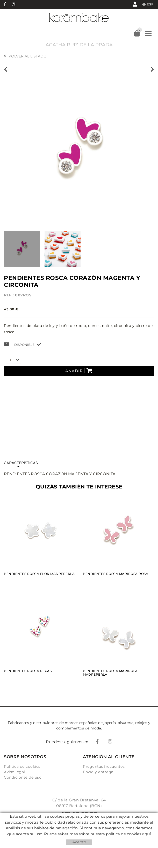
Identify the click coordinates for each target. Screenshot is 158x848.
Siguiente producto (152, 69)
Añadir (79, 370)
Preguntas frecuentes (104, 766)
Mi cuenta (135, 4)
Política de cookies (22, 766)
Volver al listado (25, 56)
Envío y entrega (98, 772)
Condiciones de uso (22, 777)
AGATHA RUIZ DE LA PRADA (79, 45)
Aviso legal (14, 772)
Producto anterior (6, 69)
